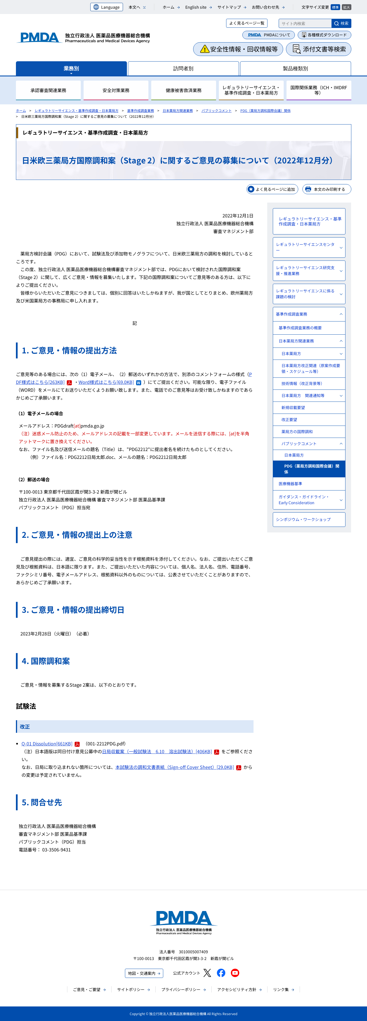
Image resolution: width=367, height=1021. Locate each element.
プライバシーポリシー (180, 989)
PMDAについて (277, 34)
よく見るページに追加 (275, 189)
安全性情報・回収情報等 (244, 48)
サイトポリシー (131, 989)
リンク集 (281, 989)
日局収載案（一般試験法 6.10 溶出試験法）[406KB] (160, 751)
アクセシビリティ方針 (236, 989)
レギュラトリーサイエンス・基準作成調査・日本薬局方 (77, 110)
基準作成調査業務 (140, 110)
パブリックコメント (217, 110)
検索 (345, 23)
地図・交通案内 (141, 973)
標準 (335, 7)
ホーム (168, 7)
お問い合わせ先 (265, 7)
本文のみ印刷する (329, 189)
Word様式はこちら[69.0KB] (110, 382)
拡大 (346, 7)
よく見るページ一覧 (246, 23)
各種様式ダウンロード (327, 34)
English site (196, 7)
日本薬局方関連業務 (178, 110)
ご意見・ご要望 (86, 989)
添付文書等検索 (324, 48)
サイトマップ (229, 7)
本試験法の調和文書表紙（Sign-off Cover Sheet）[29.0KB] (178, 767)
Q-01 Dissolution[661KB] (51, 743)
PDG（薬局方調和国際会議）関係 (265, 110)
